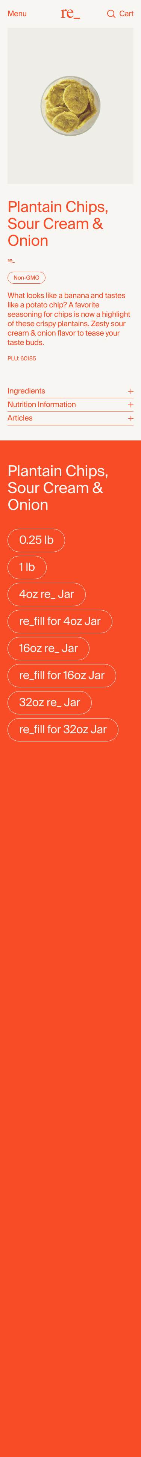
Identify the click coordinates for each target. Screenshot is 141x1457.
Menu (17, 14)
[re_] (70, 14)
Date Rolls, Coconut (32, 998)
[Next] (123, 922)
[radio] (36, 540)
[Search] (111, 14)
